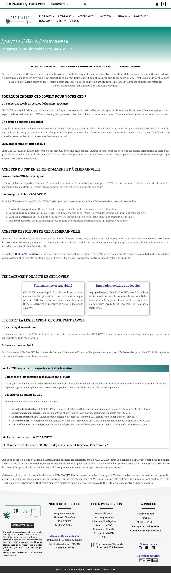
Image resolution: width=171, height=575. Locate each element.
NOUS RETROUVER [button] (59, 4)
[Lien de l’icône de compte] (157, 4)
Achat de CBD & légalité (104, 521)
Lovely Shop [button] (142, 16)
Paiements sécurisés (103, 529)
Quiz (103, 537)
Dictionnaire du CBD (103, 533)
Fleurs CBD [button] (46, 16)
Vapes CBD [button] (106, 16)
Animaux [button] (124, 16)
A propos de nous (145, 513)
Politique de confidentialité (145, 526)
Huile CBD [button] (45, 21)
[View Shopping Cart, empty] (163, 4)
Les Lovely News (103, 513)
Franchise (146, 518)
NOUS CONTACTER (37, 4)
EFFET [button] (61, 21)
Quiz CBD (74, 21)
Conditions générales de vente (145, 530)
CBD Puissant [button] (87, 16)
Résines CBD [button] (66, 16)
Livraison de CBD (103, 525)
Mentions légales (145, 522)
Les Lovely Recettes (103, 517)
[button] (66, 4)
